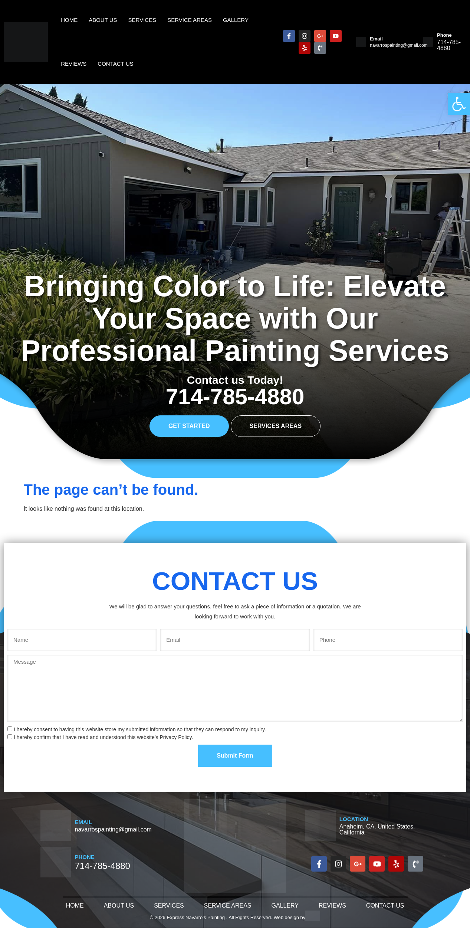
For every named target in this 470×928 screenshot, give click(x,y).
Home (75, 905)
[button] (459, 104)
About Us (119, 905)
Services (169, 905)
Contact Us (115, 64)
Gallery (285, 905)
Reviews (73, 64)
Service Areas (228, 905)
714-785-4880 (235, 396)
